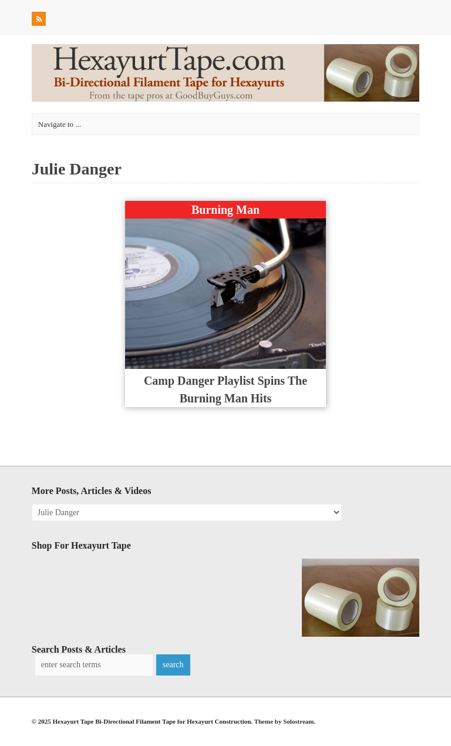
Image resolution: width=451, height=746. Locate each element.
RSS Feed (40, 20)
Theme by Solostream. (285, 721)
